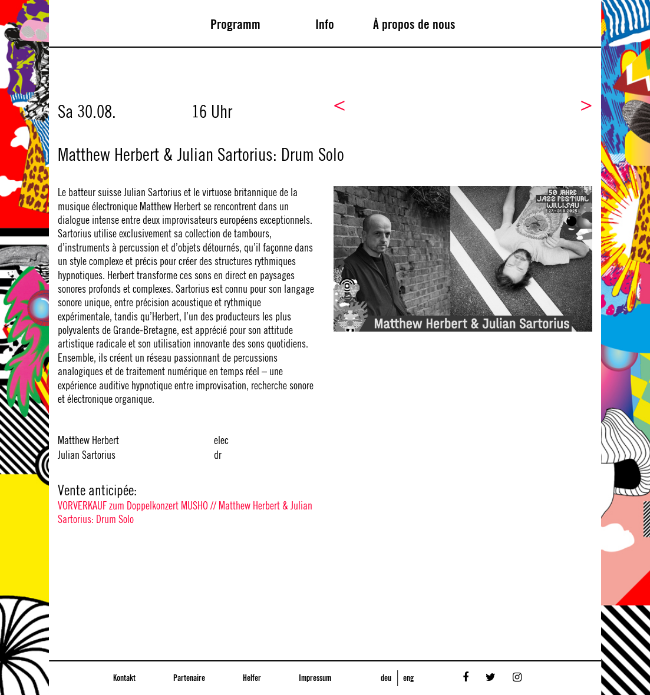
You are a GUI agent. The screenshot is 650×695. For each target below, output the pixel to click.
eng (408, 678)
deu (386, 678)
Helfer (252, 678)
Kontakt (124, 678)
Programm (235, 24)
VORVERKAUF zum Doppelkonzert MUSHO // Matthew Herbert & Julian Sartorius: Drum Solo (185, 513)
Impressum (315, 678)
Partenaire (189, 678)
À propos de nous (414, 24)
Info (324, 24)
